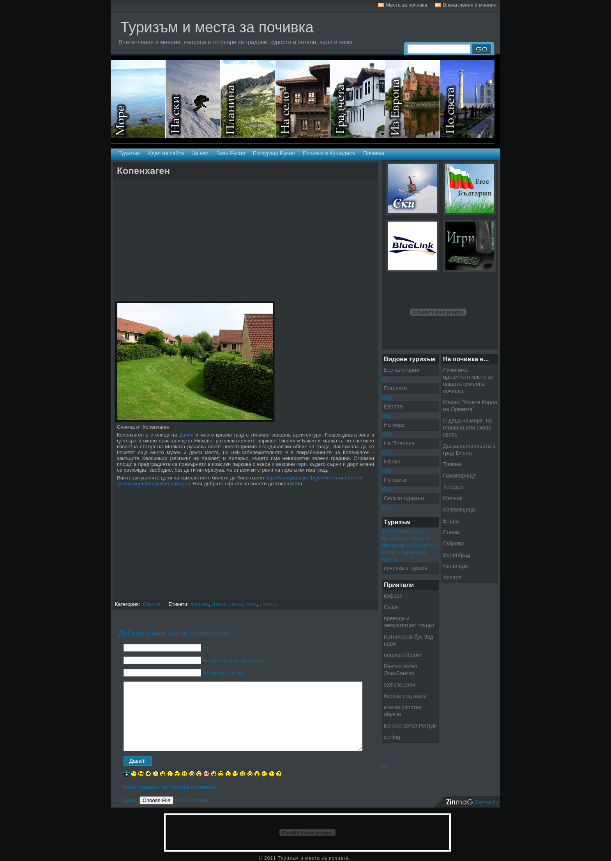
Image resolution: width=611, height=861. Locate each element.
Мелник (452, 498)
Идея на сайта (166, 153)
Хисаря (452, 577)
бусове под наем (405, 696)
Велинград (456, 555)
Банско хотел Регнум (410, 726)
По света (395, 480)
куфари (393, 596)
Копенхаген (143, 170)
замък (236, 604)
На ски (193, 99)
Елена (451, 532)
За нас (200, 153)
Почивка (373, 153)
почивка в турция (405, 568)
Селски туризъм (302, 99)
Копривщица (459, 509)
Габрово (453, 543)
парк (251, 604)
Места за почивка (406, 5)
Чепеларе (455, 566)
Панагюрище (459, 475)
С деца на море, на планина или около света (467, 427)
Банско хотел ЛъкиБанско (400, 669)
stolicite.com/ (399, 685)
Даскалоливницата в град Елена (469, 449)
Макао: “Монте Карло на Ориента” (470, 405)
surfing (392, 737)
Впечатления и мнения (469, 5)
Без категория (401, 370)
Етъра (451, 521)
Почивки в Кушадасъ (329, 153)
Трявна (452, 464)
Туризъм (129, 153)
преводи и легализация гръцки (409, 621)
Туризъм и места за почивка (217, 27)
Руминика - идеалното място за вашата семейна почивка (468, 380)
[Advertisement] (206, 186)
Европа (151, 604)
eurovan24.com (403, 655)
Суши (391, 607)
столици (269, 604)
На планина (248, 99)
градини (199, 604)
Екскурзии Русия (274, 153)
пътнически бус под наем (408, 640)
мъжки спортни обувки (403, 710)
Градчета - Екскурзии (357, 99)
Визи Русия (230, 153)
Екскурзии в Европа (412, 99)
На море (138, 99)
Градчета (395, 388)
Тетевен (453, 487)
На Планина (399, 443)
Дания (186, 435)
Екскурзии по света (467, 99)
